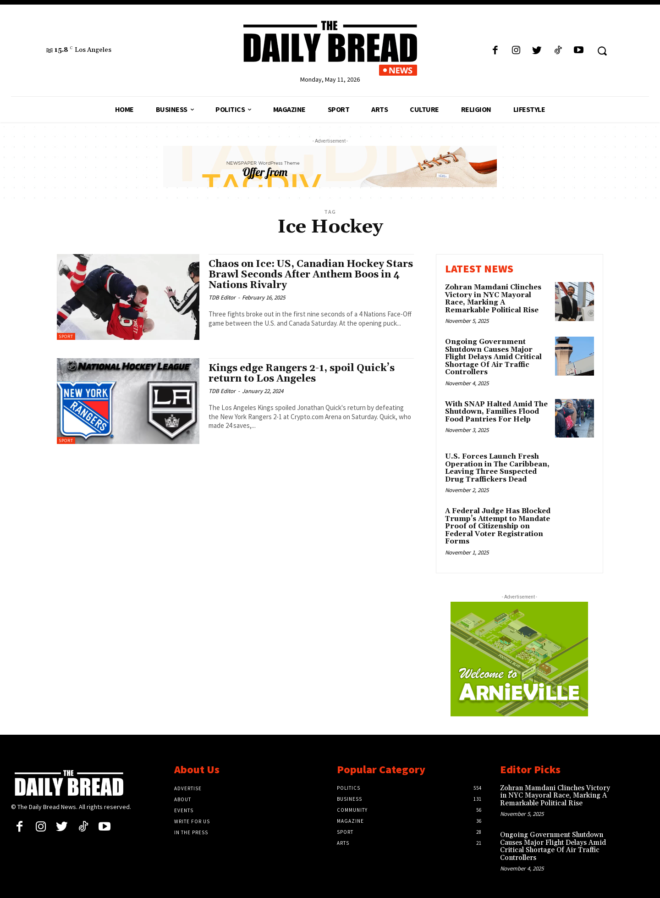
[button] (602, 50)
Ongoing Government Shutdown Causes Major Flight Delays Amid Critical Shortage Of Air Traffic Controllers (493, 357)
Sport (66, 336)
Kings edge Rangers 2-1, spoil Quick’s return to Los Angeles (302, 373)
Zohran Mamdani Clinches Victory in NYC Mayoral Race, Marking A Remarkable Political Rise (493, 299)
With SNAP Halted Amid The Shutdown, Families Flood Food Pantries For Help (496, 412)
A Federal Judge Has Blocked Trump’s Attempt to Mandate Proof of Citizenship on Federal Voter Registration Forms (497, 526)
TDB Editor (222, 297)
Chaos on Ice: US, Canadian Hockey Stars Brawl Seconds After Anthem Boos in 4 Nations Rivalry (311, 274)
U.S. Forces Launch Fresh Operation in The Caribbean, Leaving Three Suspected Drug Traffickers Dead (497, 468)
